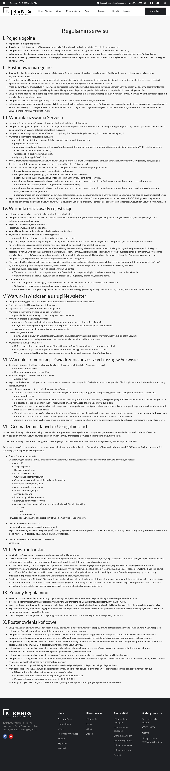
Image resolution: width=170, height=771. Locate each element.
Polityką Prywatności (131, 382)
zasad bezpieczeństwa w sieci (73, 164)
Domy (89, 11)
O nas (59, 11)
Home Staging (45, 11)
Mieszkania (73, 11)
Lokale (103, 11)
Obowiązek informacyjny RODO (116, 447)
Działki (115, 11)
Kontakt (126, 11)
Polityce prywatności (151, 447)
